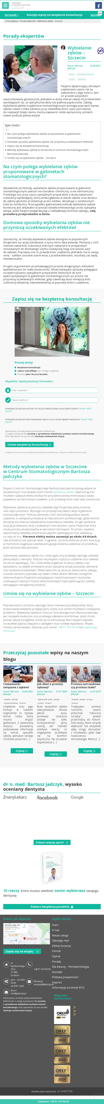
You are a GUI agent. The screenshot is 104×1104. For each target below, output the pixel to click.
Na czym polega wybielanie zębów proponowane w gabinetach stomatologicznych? (43, 135)
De (100, 13)
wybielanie (82, 79)
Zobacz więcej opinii (52, 842)
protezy (41, 703)
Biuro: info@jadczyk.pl (18, 992)
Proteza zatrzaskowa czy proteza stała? (85, 685)
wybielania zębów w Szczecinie (54, 466)
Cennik (56, 951)
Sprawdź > (18, 15)
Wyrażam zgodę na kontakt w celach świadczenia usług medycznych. (48, 410)
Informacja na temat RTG (68, 987)
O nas (55, 930)
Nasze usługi (60, 935)
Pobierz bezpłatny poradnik (52, 906)
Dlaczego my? (60, 940)
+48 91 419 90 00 (68, 627)
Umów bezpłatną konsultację (29, 444)
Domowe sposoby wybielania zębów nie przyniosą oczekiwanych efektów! (50, 141)
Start (55, 925)
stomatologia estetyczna (85, 74)
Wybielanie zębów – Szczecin (50, 21)
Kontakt (57, 972)
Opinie (56, 956)
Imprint (57, 982)
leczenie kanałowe (11, 703)
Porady (56, 961)
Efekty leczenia (61, 946)
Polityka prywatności (65, 977)
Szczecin (72, 79)
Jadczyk (71, 74)
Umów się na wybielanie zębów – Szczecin (31, 157)
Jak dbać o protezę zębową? (50, 685)
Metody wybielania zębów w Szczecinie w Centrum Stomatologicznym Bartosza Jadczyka (47, 152)
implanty (7, 699)
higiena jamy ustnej (45, 699)
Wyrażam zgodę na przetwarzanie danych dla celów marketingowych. (49, 420)
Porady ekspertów (28, 21)
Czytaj (22, 751)
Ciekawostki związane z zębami (16, 685)
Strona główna (11, 21)
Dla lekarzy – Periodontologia (70, 967)
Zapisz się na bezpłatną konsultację (28, 145)
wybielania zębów (63, 492)
